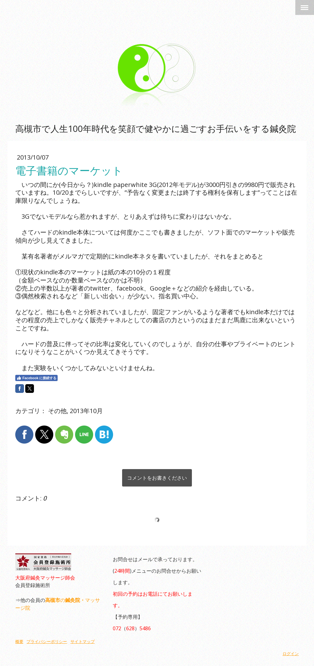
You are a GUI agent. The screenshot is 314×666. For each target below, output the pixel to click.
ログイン (291, 653)
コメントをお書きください (157, 477)
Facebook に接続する (36, 377)
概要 (19, 641)
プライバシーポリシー (46, 641)
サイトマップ (82, 641)
